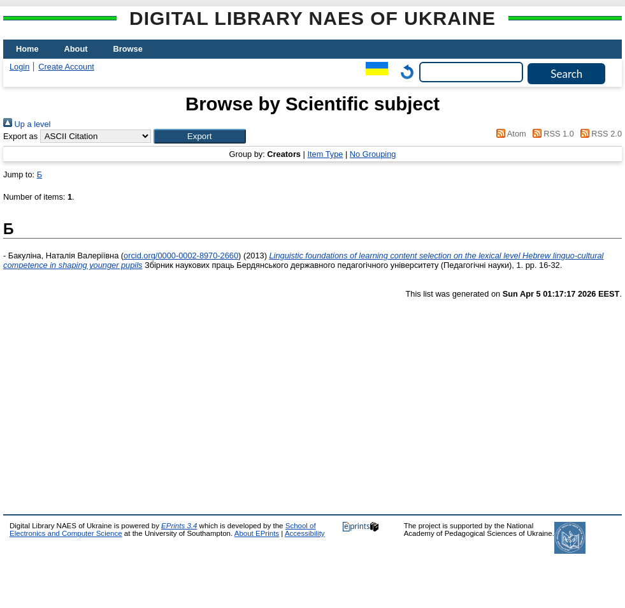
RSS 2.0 (599, 133)
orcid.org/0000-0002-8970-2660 (181, 255)
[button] (200, 136)
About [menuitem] (76, 49)
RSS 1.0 (551, 133)
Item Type (325, 154)
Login (19, 66)
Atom (509, 133)
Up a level (26, 124)
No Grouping (373, 154)
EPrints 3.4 (179, 526)
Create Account (66, 66)
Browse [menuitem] (128, 49)
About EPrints (256, 533)
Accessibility (305, 533)
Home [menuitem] (27, 49)
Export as (20, 136)
